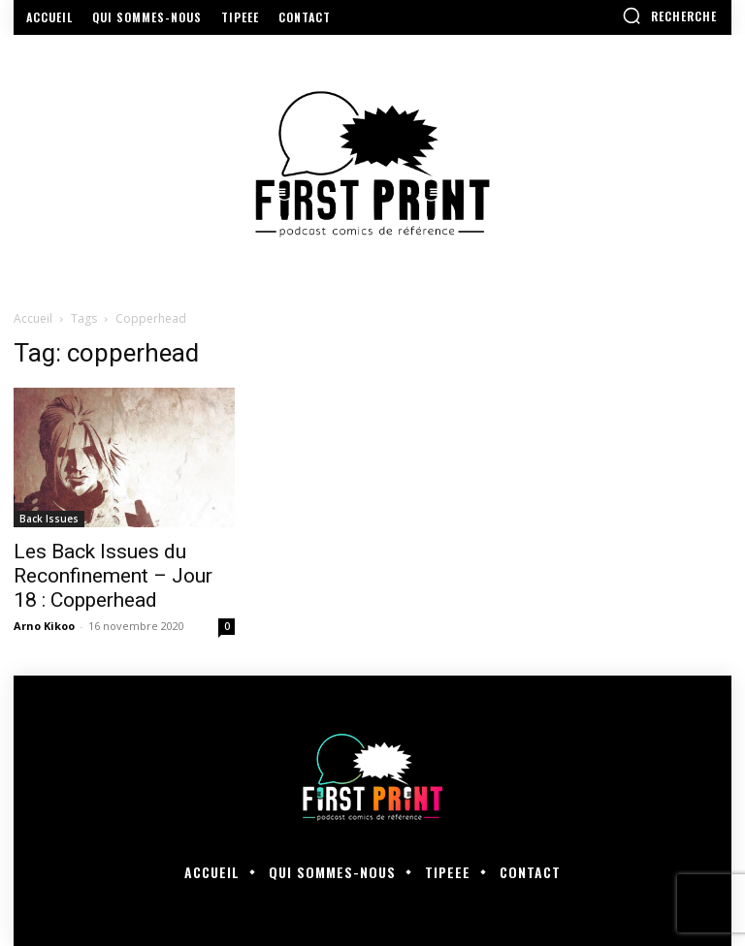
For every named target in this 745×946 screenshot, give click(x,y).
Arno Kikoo (44, 625)
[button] (669, 15)
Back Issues (49, 518)
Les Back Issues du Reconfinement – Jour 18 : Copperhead (113, 576)
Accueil (33, 318)
